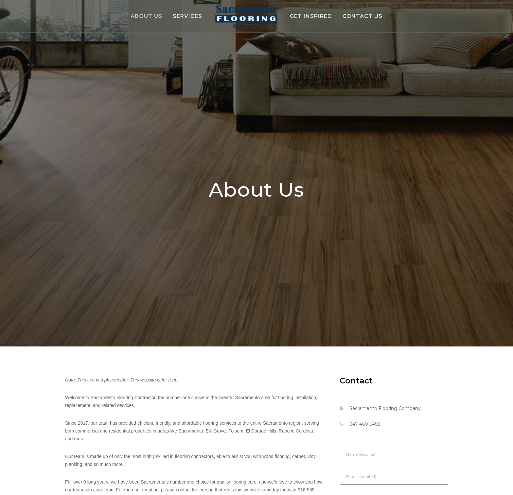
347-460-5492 (365, 424)
